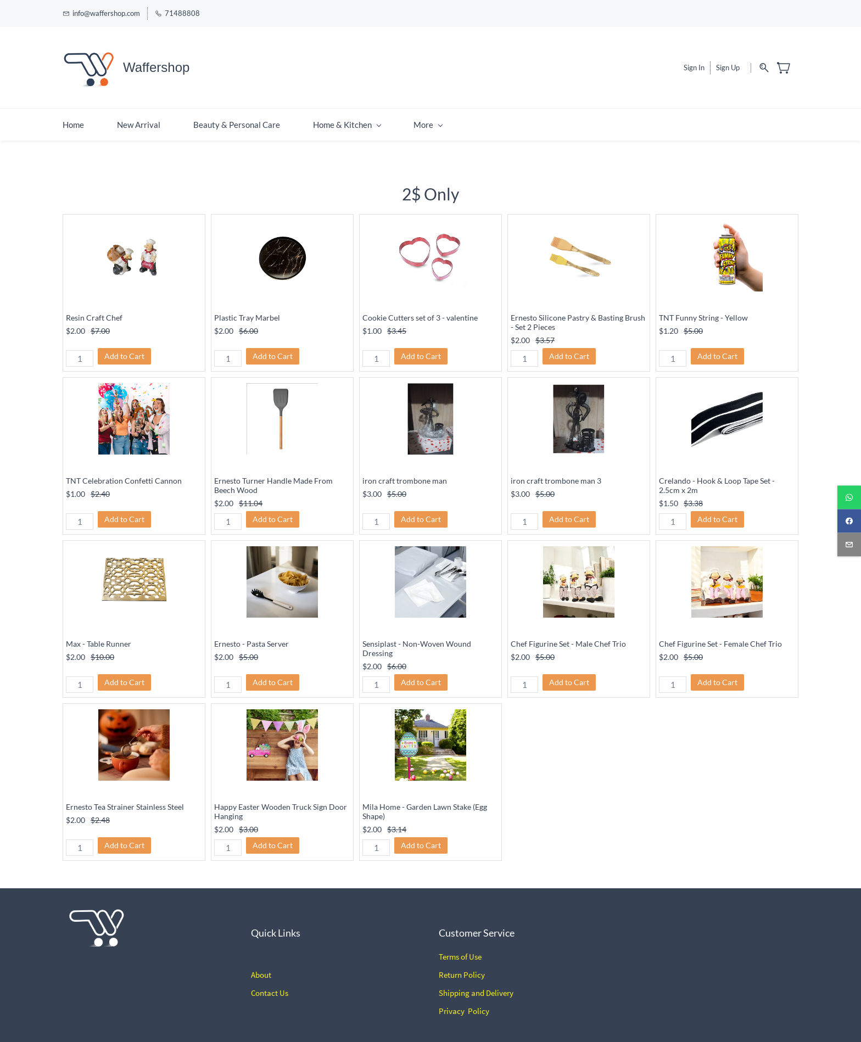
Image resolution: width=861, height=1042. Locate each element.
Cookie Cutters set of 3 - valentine (420, 312)
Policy (473, 969)
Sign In (694, 64)
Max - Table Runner (98, 638)
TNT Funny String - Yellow (703, 312)
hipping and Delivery (478, 987)
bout (263, 969)
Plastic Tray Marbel (247, 312)
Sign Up (728, 64)
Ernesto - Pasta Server (251, 638)
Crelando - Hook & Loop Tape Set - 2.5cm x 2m (717, 479)
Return (450, 969)
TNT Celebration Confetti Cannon (124, 475)
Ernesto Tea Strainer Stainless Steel (125, 801)
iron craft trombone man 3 (556, 475)
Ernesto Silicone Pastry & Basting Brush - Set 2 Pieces (578, 316)
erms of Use (462, 951)
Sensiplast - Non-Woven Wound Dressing (416, 643)
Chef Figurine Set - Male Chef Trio (568, 638)
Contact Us (269, 987)
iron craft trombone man (404, 475)
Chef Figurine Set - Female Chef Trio (720, 638)
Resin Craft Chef (94, 312)
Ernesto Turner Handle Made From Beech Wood (273, 479)
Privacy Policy (464, 1005)
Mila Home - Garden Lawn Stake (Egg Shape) (424, 806)
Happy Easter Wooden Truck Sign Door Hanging (280, 806)
